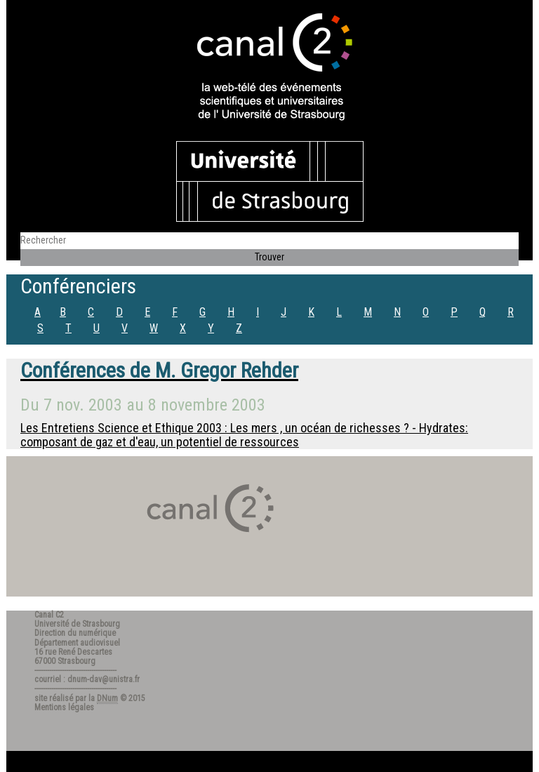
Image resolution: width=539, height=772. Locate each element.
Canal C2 (49, 615)
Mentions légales (64, 707)
